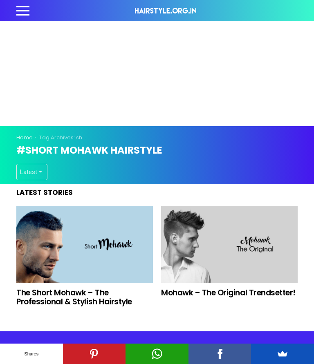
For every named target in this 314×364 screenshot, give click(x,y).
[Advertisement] (165, 72)
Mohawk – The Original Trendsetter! (228, 292)
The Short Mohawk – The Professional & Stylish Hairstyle (74, 297)
